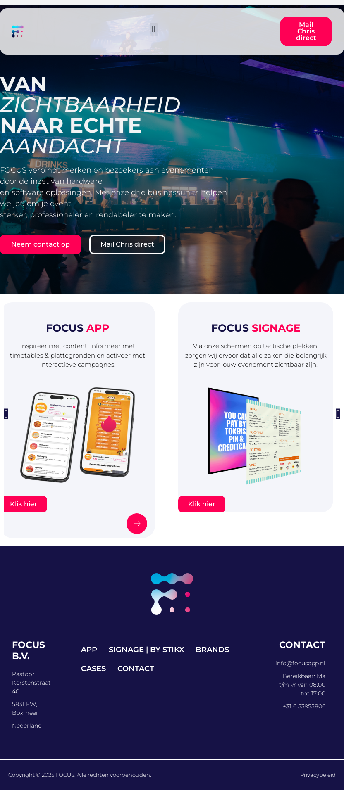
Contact (135, 668)
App (89, 649)
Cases (93, 668)
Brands (212, 649)
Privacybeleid (318, 774)
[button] (154, 29)
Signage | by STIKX (146, 649)
